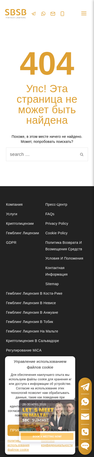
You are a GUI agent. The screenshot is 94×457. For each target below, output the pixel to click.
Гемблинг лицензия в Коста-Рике (34, 293)
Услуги (11, 214)
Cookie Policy (56, 233)
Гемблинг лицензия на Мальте (32, 331)
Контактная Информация (56, 271)
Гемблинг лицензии (22, 233)
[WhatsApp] (43, 14)
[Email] (53, 13)
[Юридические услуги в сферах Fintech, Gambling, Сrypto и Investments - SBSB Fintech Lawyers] (15, 14)
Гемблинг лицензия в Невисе (31, 303)
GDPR (11, 243)
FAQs (49, 214)
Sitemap (52, 284)
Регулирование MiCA (24, 350)
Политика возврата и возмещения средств (63, 246)
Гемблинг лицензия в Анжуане (32, 312)
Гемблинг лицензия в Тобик (29, 322)
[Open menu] (83, 14)
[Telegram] (34, 14)
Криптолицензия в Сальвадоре (32, 341)
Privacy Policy (56, 223)
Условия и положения (64, 258)
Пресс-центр (56, 204)
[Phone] (62, 13)
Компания (14, 204)
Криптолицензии (20, 223)
